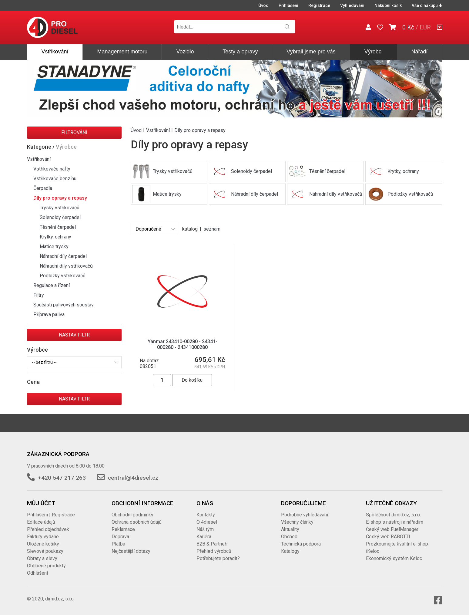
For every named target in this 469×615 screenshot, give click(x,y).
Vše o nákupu (427, 5)
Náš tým (205, 529)
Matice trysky (54, 246)
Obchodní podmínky (132, 515)
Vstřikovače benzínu (54, 178)
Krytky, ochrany (55, 237)
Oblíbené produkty (46, 566)
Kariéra (203, 536)
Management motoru (122, 52)
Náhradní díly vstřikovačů (66, 266)
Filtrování (74, 132)
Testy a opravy (240, 52)
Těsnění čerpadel (58, 227)
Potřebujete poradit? (218, 558)
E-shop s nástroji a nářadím (394, 522)
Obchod (289, 536)
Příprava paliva (49, 314)
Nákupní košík (388, 5)
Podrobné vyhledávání (304, 515)
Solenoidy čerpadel (60, 217)
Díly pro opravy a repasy (60, 198)
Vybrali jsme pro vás (310, 52)
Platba (118, 544)
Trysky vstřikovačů (59, 208)
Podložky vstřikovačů (62, 276)
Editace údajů (41, 522)
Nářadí (419, 52)
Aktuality (290, 529)
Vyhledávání (352, 5)
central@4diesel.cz (133, 477)
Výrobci (373, 52)
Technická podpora (301, 544)
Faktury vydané (43, 536)
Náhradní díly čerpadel (63, 256)
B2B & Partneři (211, 544)
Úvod (263, 5)
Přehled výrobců (213, 551)
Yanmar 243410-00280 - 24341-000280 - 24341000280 (182, 344)
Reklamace (123, 529)
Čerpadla (42, 188)
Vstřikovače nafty (51, 169)
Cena (33, 382)
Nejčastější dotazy (131, 551)
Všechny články (297, 522)
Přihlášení (288, 5)
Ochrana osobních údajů (137, 522)
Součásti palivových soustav (63, 305)
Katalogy (290, 551)
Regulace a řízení (51, 285)
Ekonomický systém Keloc (394, 558)
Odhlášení (37, 573)
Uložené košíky (43, 544)
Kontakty (205, 515)
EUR (425, 27)
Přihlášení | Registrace (51, 515)
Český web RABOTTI (388, 536)
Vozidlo (185, 52)
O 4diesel (206, 522)
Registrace (319, 5)
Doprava (120, 536)
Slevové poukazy (45, 551)
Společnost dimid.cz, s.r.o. (393, 515)
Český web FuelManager (392, 529)
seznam (211, 229)
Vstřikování (54, 52)
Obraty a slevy (42, 558)
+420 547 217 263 (62, 477)
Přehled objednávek (48, 529)
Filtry (38, 295)
